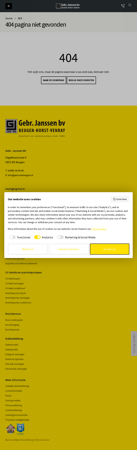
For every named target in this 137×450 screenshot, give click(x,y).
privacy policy (99, 228)
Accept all (109, 249)
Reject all (28, 249)
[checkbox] (19, 237)
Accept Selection (69, 249)
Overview (120, 199)
